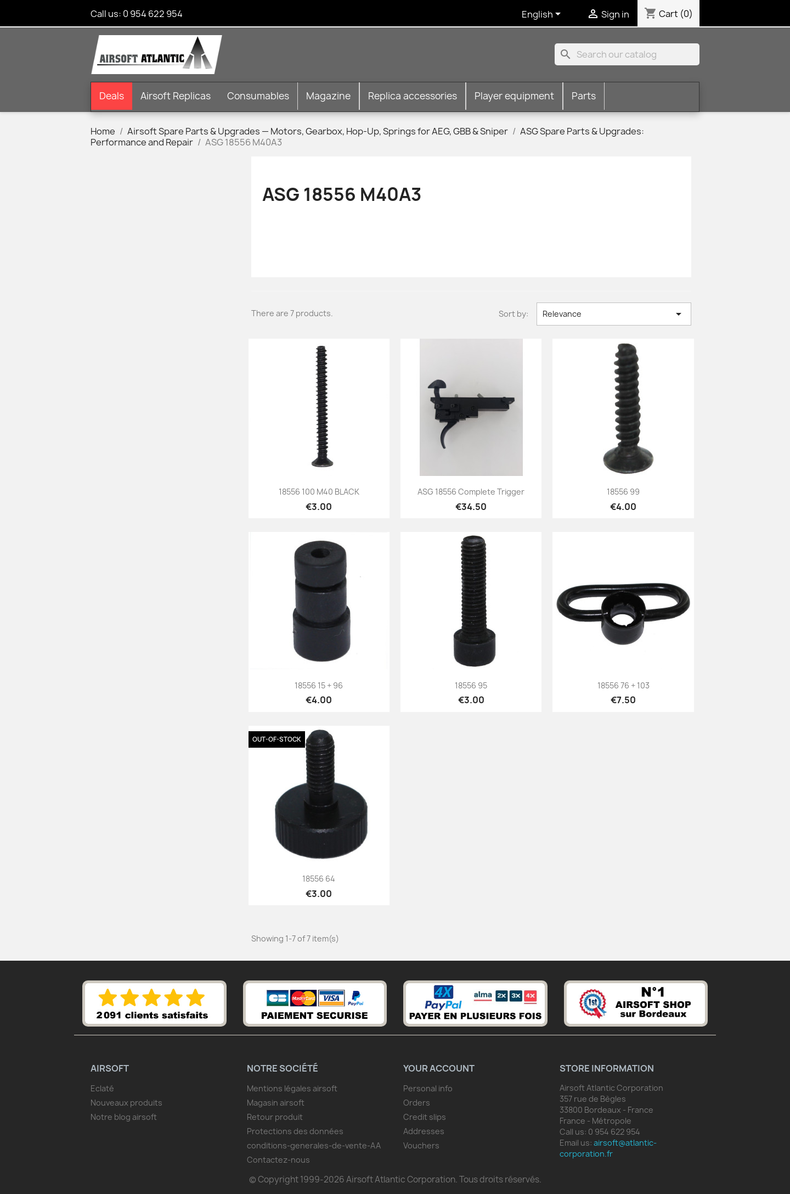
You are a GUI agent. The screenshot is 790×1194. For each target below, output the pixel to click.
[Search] (627, 54)
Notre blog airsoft (124, 1117)
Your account (439, 1068)
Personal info (428, 1088)
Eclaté (102, 1088)
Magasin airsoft (275, 1102)
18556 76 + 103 (623, 685)
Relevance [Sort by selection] (614, 314)
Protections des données (295, 1131)
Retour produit (275, 1117)
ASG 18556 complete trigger (470, 491)
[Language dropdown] (543, 14)
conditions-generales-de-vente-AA (314, 1145)
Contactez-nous (278, 1159)
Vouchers (421, 1145)
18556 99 (623, 491)
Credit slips (424, 1117)
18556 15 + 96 (319, 685)
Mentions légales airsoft (292, 1088)
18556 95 (471, 685)
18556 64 (318, 878)
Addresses (423, 1131)
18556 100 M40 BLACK (319, 491)
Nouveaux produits (126, 1102)
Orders (416, 1102)
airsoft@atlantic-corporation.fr (608, 1148)
